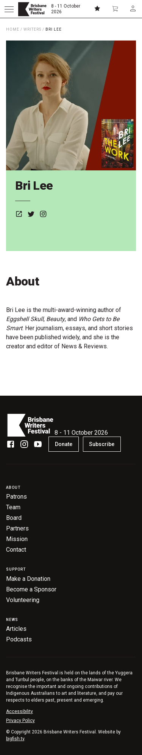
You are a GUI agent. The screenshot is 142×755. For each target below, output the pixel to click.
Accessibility (19, 711)
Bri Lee (53, 29)
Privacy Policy (20, 720)
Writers (32, 29)
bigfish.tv (15, 738)
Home (12, 29)
